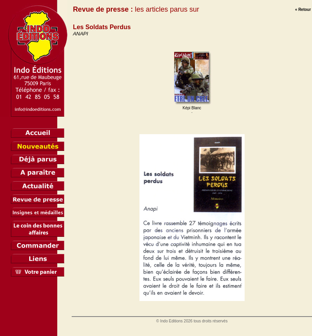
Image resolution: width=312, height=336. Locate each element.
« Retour (303, 9)
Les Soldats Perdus (102, 27)
